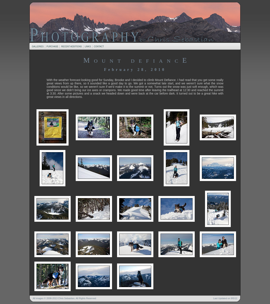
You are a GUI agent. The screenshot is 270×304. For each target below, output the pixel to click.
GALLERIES (38, 46)
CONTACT (99, 46)
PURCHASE (52, 46)
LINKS (88, 46)
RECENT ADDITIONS (71, 46)
